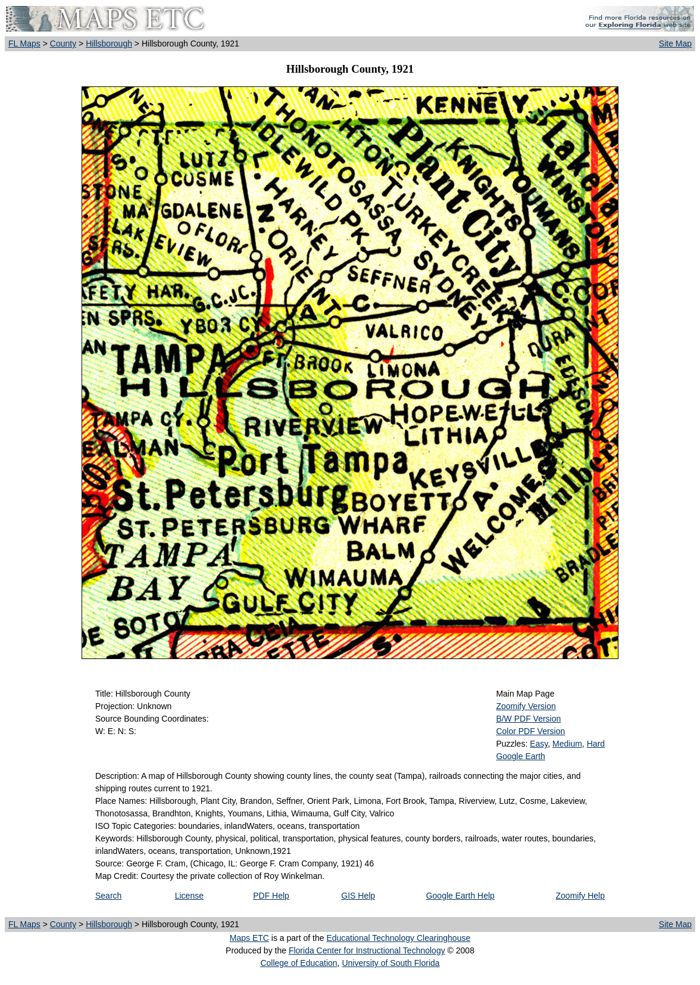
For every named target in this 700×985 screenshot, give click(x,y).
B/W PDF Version (528, 718)
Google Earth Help (460, 895)
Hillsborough (109, 43)
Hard (596, 743)
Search (108, 895)
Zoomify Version (525, 706)
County (63, 43)
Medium (567, 743)
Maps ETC (249, 938)
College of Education (298, 963)
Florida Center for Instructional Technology (367, 950)
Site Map (675, 43)
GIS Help (358, 895)
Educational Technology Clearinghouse (398, 938)
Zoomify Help (580, 895)
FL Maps (24, 43)
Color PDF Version (530, 731)
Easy (539, 743)
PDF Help (271, 895)
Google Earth (520, 756)
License (189, 895)
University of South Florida (390, 963)
